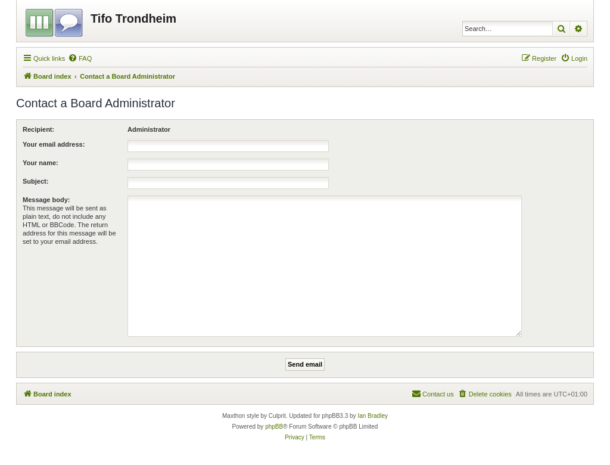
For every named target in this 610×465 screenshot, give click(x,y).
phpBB (274, 426)
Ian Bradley (372, 416)
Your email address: (54, 144)
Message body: (46, 199)
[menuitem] (80, 58)
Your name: (40, 162)
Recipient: (38, 129)
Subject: (35, 181)
